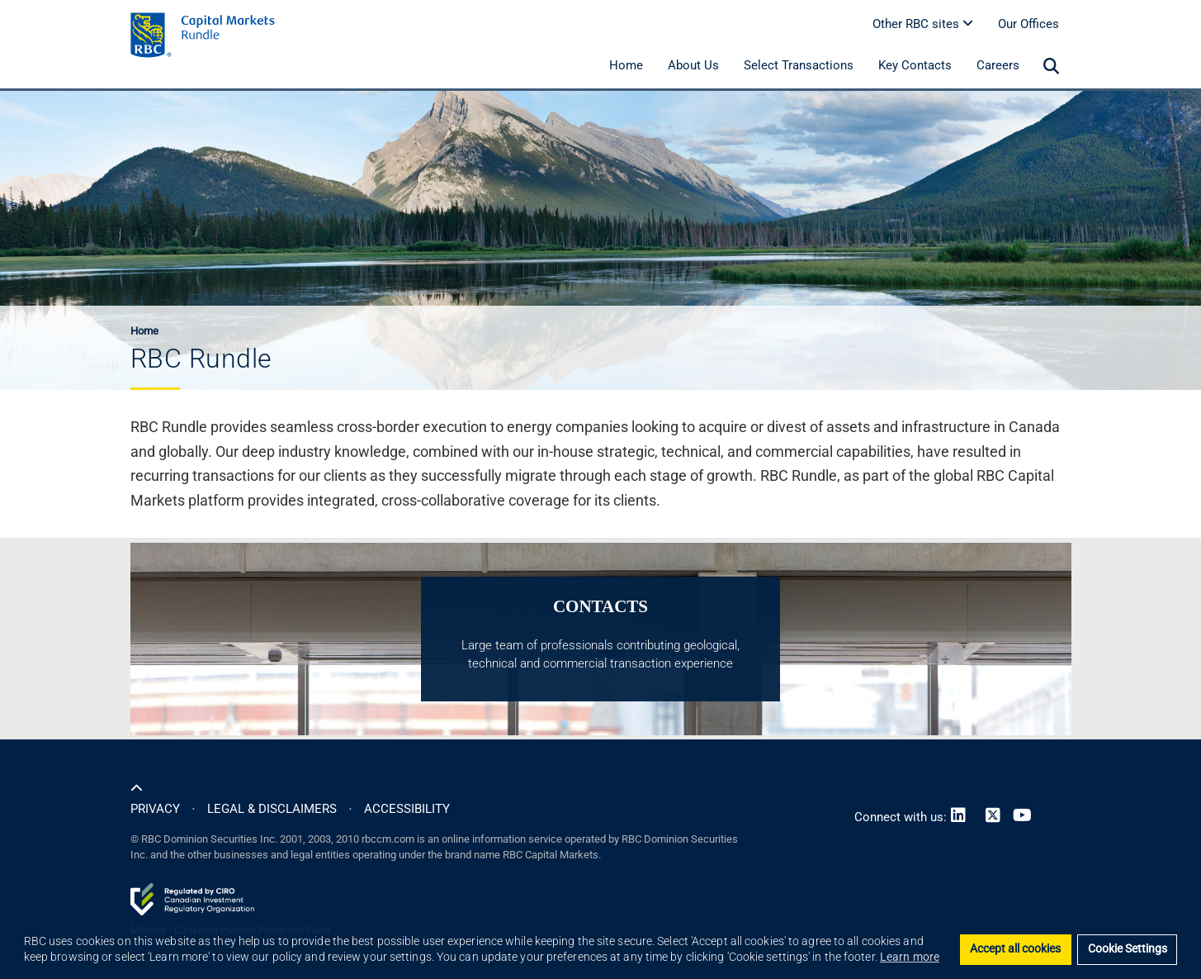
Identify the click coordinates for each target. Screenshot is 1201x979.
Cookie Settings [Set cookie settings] (1127, 949)
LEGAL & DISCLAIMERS (272, 808)
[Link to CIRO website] (192, 898)
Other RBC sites (922, 24)
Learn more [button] (909, 956)
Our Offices (1028, 24)
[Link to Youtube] (1026, 817)
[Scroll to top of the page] (136, 789)
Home (144, 331)
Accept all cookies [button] (1015, 949)
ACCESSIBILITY (407, 808)
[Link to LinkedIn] (962, 817)
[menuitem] (1051, 66)
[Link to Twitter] (993, 817)
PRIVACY (155, 808)
